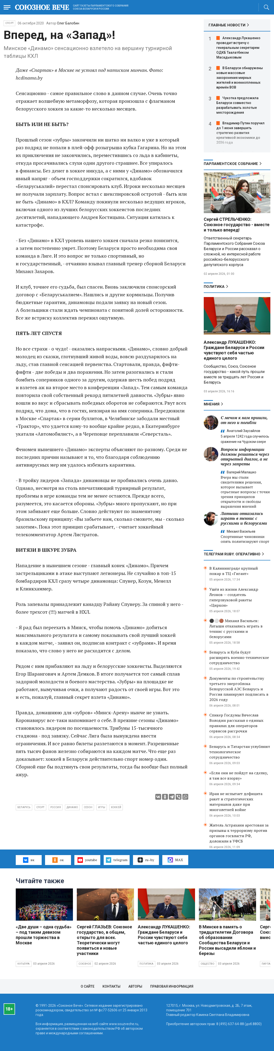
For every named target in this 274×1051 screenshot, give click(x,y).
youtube (87, 860)
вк (28, 860)
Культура (23, 963)
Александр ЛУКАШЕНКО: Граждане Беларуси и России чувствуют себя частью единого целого (234, 350)
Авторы (135, 986)
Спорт (9, 23)
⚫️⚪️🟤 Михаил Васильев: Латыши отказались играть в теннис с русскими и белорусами (236, 628)
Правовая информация (171, 986)
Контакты (111, 986)
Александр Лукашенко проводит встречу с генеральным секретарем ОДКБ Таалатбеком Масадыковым (238, 47)
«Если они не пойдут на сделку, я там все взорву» (238, 775)
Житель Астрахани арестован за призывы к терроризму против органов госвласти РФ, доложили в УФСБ (238, 833)
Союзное (84, 963)
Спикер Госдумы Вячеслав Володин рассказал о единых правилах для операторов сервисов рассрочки (236, 723)
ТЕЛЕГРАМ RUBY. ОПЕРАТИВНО (232, 554)
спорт (40, 807)
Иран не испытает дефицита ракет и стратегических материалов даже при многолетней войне (235, 801)
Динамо (72, 807)
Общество (208, 963)
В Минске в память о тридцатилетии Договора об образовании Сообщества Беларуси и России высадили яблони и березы (227, 940)
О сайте (87, 986)
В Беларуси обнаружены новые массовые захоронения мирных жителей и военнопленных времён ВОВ (239, 77)
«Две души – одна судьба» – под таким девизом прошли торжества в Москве (43, 934)
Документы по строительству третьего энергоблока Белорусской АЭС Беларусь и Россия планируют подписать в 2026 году (238, 689)
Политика (214, 286)
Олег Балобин (68, 23)
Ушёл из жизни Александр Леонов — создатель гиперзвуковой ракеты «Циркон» (233, 597)
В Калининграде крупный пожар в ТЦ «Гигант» (233, 571)
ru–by (146, 860)
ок (58, 860)
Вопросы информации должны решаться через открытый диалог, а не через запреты (245, 457)
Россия (55, 807)
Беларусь (24, 807)
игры (101, 807)
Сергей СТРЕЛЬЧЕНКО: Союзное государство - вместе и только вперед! (236, 224)
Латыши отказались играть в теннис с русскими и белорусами (244, 518)
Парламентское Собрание (231, 164)
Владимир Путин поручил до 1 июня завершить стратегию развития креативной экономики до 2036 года (240, 132)
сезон (88, 807)
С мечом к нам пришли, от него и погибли (244, 420)
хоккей (116, 807)
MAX (175, 860)
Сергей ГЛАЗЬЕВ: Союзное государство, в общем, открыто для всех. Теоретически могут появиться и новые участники (104, 940)
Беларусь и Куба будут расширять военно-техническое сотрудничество (239, 657)
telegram (116, 860)
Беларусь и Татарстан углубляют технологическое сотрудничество (239, 752)
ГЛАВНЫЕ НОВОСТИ (227, 25)
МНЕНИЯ (211, 404)
